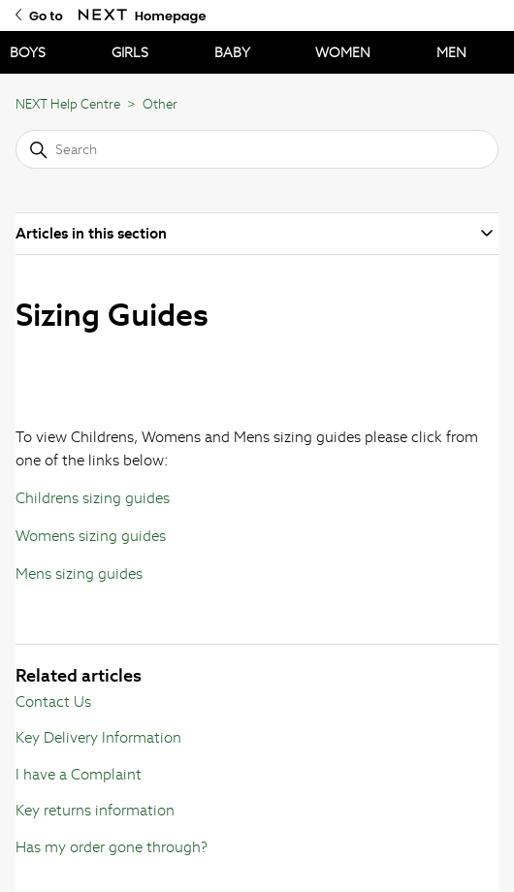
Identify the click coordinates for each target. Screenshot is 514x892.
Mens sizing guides (79, 573)
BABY (232, 52)
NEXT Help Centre (68, 104)
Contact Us (53, 701)
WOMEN (342, 52)
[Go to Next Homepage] (103, 15)
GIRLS (130, 52)
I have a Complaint (79, 774)
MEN (451, 52)
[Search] (257, 149)
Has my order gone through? (112, 847)
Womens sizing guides (91, 535)
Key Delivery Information (98, 737)
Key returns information (95, 810)
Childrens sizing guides (93, 498)
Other (160, 104)
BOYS (28, 52)
